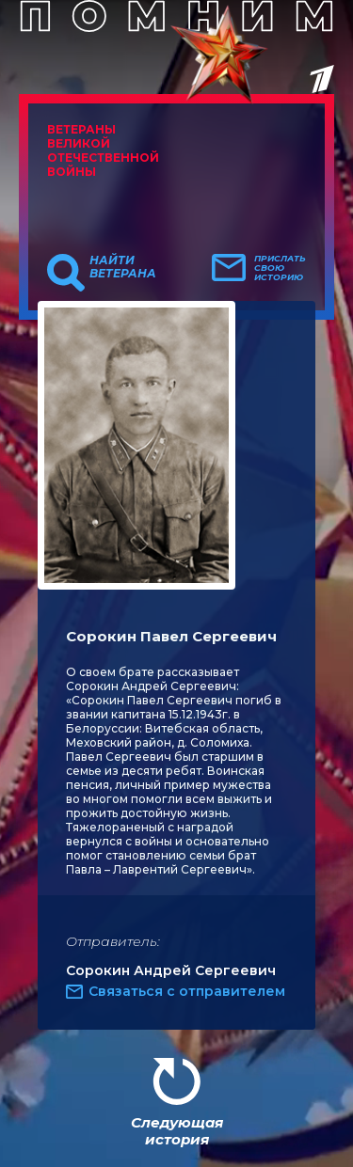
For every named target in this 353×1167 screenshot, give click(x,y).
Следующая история (177, 1130)
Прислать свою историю (280, 268)
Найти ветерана (122, 267)
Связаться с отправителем (186, 991)
